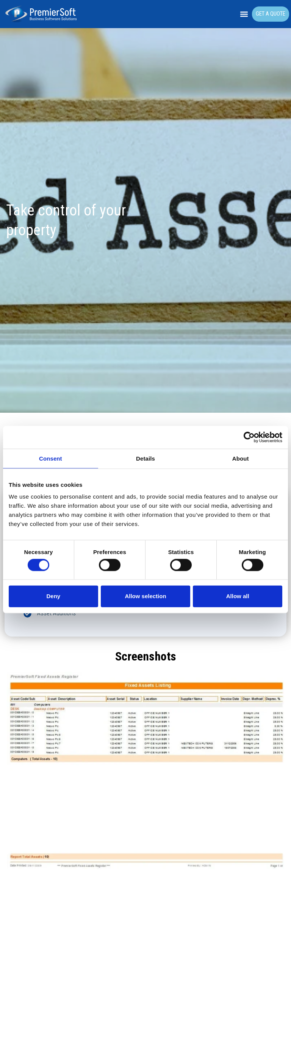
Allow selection (145, 596)
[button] (244, 14)
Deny (53, 596)
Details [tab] (145, 458)
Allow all (237, 596)
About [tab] (240, 458)
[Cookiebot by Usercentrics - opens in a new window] (249, 437)
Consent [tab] (50, 458)
